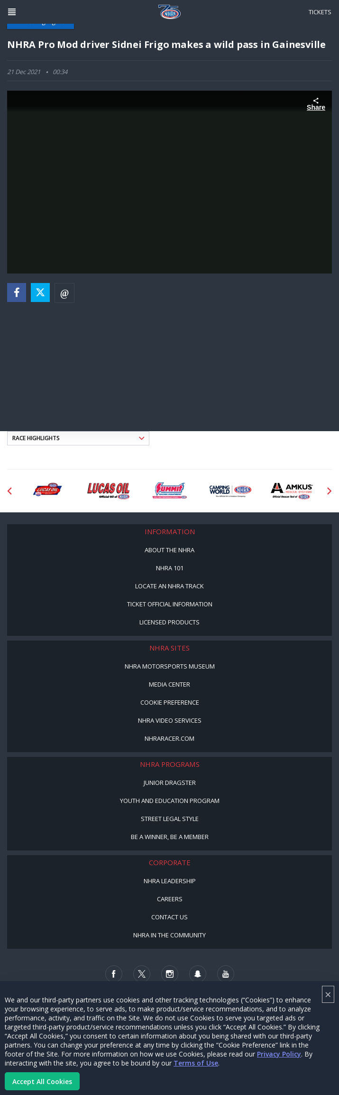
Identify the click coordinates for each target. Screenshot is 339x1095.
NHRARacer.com (169, 738)
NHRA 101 (169, 568)
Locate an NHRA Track (169, 586)
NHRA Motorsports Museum (170, 666)
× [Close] (328, 994)
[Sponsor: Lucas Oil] (108, 491)
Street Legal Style (170, 818)
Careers (170, 899)
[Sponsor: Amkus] (292, 491)
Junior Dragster (170, 782)
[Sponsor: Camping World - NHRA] (231, 491)
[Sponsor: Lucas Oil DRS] (47, 491)
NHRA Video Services (170, 720)
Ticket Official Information (169, 604)
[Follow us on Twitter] (141, 973)
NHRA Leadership (170, 881)
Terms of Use (196, 1062)
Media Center (169, 684)
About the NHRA (169, 550)
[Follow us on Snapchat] (197, 973)
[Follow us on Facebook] (113, 973)
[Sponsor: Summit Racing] (169, 491)
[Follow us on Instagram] (169, 973)
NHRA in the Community (169, 935)
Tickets (320, 12)
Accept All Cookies (42, 1081)
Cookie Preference (169, 702)
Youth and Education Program (170, 800)
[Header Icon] (12, 12)
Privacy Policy (279, 1053)
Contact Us (169, 917)
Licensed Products (169, 622)
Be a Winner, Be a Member (170, 836)
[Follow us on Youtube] (225, 973)
